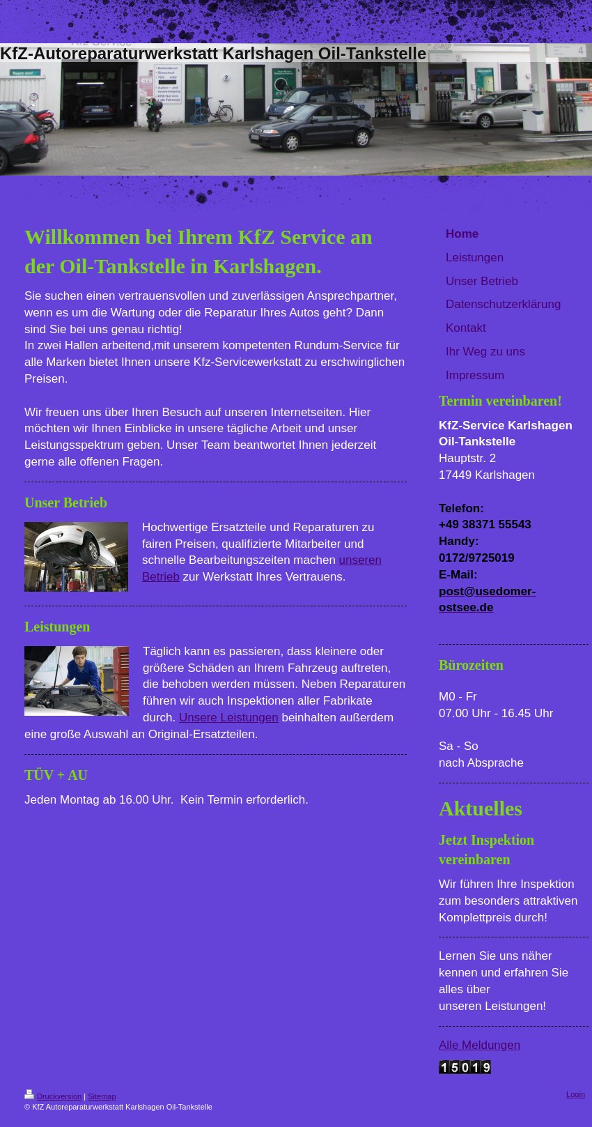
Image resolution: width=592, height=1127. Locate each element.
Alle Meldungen (479, 1045)
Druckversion (52, 1096)
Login (575, 1094)
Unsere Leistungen (229, 717)
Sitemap (102, 1096)
